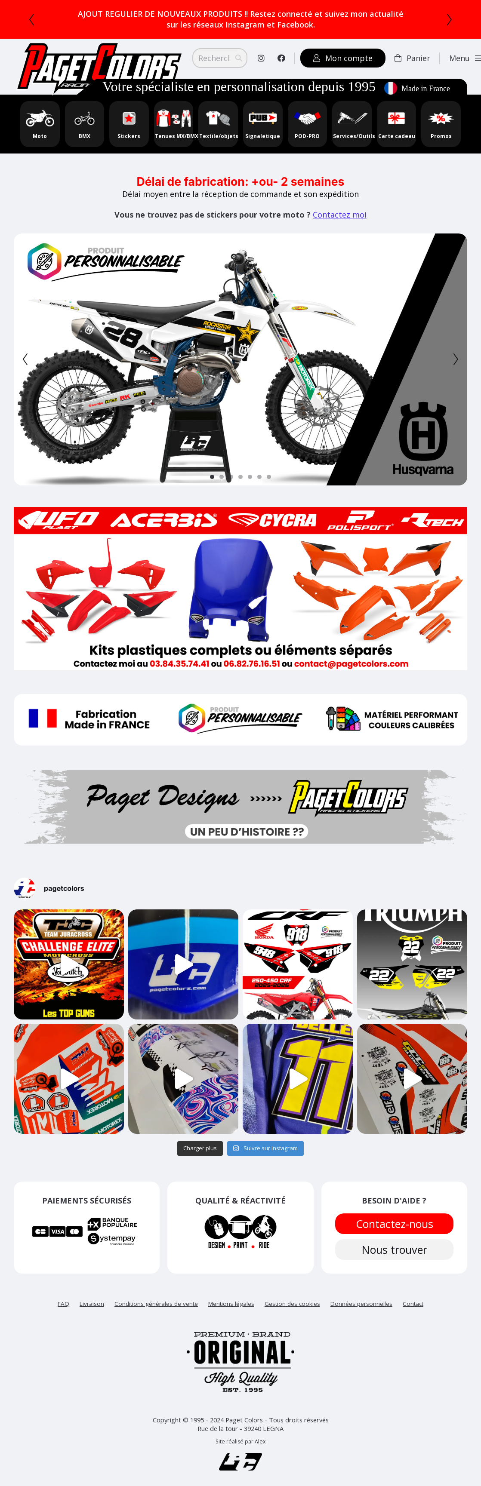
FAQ (63, 1304)
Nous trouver (394, 1249)
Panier (412, 58)
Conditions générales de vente (156, 1304)
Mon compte (343, 58)
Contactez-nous (394, 1223)
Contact (413, 1304)
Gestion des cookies (292, 1304)
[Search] (219, 58)
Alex (260, 1441)
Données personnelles (361, 1304)
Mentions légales (231, 1304)
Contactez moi (340, 214)
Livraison (92, 1304)
